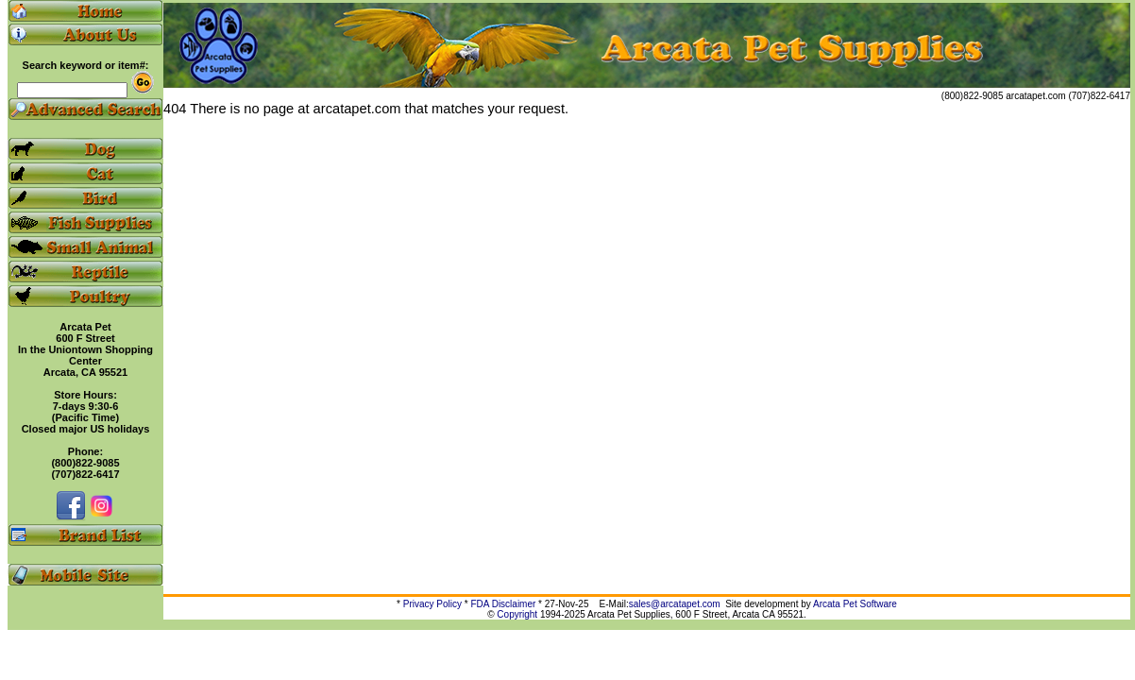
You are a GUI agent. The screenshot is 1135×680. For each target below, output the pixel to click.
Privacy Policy (432, 604)
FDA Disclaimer (502, 604)
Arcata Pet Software (855, 604)
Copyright (517, 614)
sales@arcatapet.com (674, 604)
